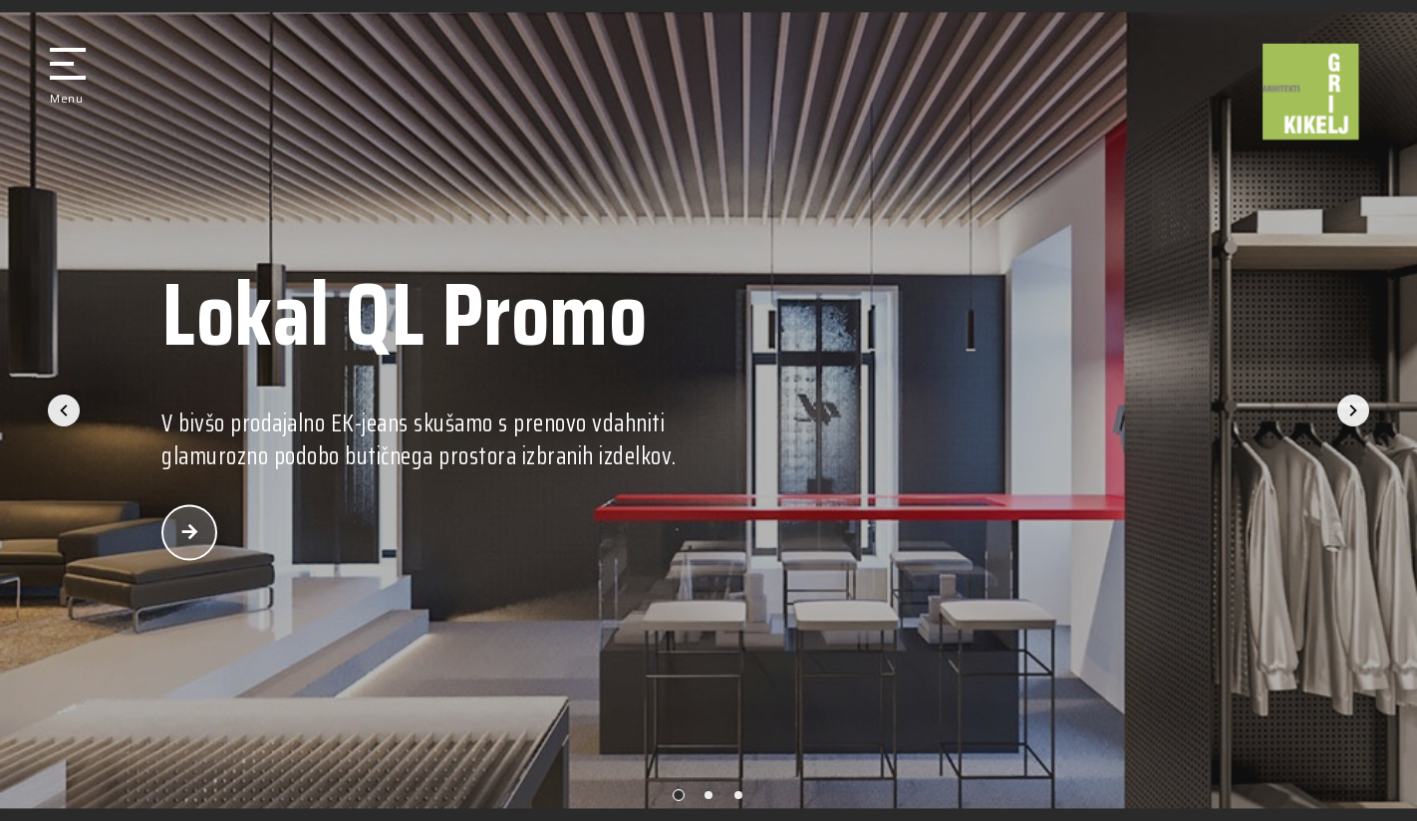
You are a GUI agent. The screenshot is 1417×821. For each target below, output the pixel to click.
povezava (189, 533)
